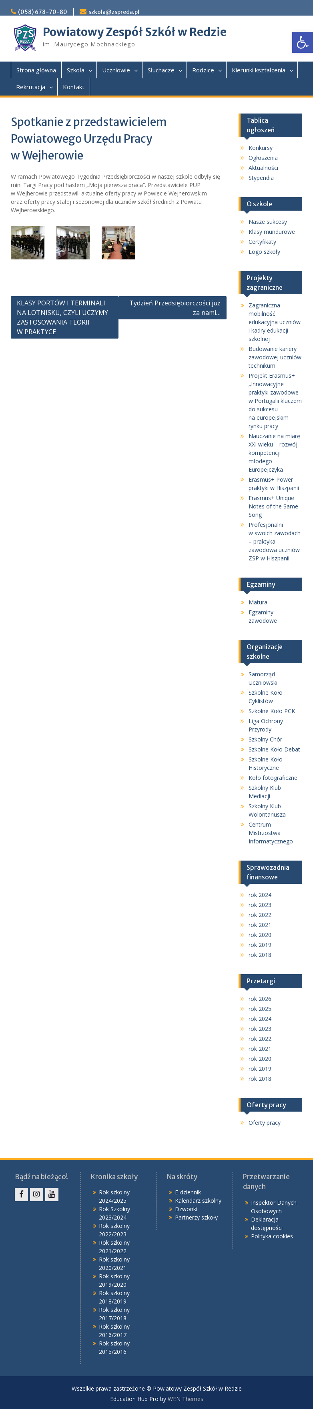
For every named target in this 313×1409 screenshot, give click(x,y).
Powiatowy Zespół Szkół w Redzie (135, 32)
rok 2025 (260, 1008)
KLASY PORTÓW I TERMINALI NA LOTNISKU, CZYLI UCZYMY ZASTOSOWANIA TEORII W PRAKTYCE (62, 317)
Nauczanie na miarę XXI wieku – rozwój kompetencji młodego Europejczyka (274, 452)
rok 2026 (260, 998)
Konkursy (261, 147)
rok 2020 (260, 935)
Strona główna (36, 70)
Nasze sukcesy (268, 221)
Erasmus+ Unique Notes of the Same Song (273, 506)
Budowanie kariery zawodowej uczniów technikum (275, 357)
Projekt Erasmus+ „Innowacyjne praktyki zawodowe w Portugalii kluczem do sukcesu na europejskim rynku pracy (275, 401)
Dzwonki (186, 1209)
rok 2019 (260, 945)
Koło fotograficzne (273, 777)
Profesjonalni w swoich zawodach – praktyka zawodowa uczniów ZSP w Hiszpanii (275, 541)
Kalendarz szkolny (198, 1200)
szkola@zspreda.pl (113, 12)
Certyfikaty (262, 241)
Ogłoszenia (263, 157)
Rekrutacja (30, 87)
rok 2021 (260, 925)
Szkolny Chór (265, 739)
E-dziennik (188, 1192)
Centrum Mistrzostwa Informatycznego (271, 833)
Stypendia (261, 177)
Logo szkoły (264, 251)
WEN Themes (185, 1399)
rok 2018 (260, 955)
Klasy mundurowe (272, 231)
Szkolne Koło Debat (274, 749)
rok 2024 (260, 895)
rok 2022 (260, 915)
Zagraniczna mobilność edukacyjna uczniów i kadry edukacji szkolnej (275, 322)
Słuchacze (161, 70)
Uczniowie (116, 70)
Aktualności (263, 167)
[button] (302, 42)
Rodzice (203, 70)
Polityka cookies (272, 1236)
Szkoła (75, 70)
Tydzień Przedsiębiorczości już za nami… (175, 308)
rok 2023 (260, 905)
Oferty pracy (265, 1122)
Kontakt (73, 87)
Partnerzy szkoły (196, 1217)
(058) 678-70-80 (42, 12)
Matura (258, 602)
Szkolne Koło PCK (272, 711)
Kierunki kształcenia (258, 70)
